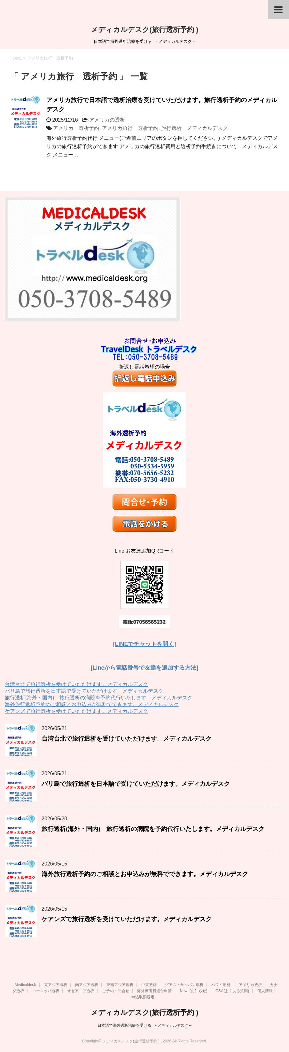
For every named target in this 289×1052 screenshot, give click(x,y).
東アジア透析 (55, 985)
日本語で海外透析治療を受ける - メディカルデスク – (144, 1025)
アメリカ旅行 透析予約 (130, 128)
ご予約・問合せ (115, 991)
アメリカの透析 (107, 120)
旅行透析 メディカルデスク (194, 128)
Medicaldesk (25, 985)
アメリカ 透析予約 (76, 128)
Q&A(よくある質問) (232, 991)
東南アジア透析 (119, 985)
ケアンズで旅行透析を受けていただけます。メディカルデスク (76, 711)
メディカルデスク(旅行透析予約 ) (145, 30)
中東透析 (149, 985)
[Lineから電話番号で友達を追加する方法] (145, 668)
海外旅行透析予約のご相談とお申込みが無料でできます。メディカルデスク (92, 704)
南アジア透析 (86, 985)
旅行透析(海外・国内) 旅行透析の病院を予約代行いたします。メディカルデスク (98, 697)
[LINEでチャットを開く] (144, 644)
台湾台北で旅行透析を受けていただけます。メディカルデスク (76, 684)
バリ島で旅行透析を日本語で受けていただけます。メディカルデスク (84, 691)
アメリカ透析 (250, 985)
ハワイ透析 (220, 985)
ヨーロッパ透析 (45, 991)
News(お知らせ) (193, 991)
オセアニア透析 (80, 991)
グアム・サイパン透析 (184, 985)
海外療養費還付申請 (154, 991)
